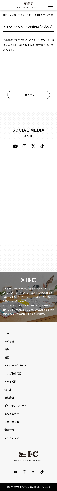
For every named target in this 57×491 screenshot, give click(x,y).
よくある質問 (11, 413)
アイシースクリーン (15, 365)
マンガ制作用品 (12, 373)
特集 (6, 349)
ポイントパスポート (15, 405)
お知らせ (9, 341)
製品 (6, 357)
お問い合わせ (11, 421)
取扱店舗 (9, 397)
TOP (5, 15)
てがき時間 (10, 381)
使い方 (13, 15)
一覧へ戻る (28, 95)
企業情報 (9, 429)
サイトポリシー (12, 438)
